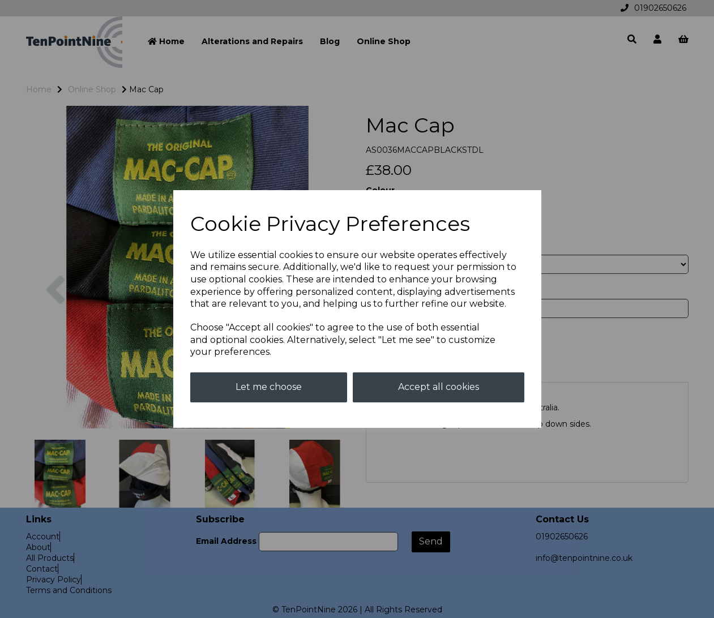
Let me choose (269, 386)
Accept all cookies (438, 386)
